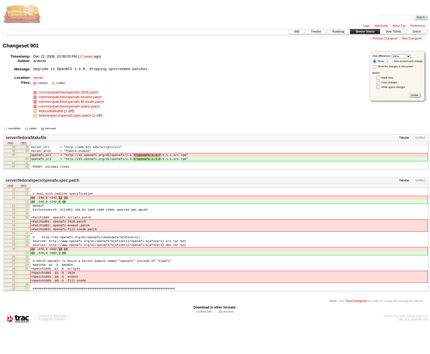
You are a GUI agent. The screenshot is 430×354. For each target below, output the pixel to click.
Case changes (389, 82)
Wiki (296, 31)
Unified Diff (203, 338)
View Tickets (393, 31)
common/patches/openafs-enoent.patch (69, 97)
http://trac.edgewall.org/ (413, 346)
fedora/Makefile (51, 111)
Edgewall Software (53, 346)
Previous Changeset (385, 38)
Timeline (316, 31)
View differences (381, 56)
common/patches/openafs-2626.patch (68, 92)
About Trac (399, 25)
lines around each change (404, 61)
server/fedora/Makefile (26, 137)
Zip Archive (225, 338)
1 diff (69, 111)
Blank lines (387, 77)
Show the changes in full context (393, 66)
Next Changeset (412, 38)
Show (378, 61)
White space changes (393, 87)
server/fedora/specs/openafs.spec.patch (42, 185)
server (38, 78)
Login (366, 25)
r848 (10, 191)
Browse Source (365, 31)
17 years (86, 56)
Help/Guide (381, 25)
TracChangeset (356, 328)
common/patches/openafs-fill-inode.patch (71, 102)
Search (416, 31)
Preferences (417, 25)
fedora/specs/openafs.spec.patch (65, 115)
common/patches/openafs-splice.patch (69, 106)
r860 (10, 143)
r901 (23, 143)
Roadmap (338, 31)
